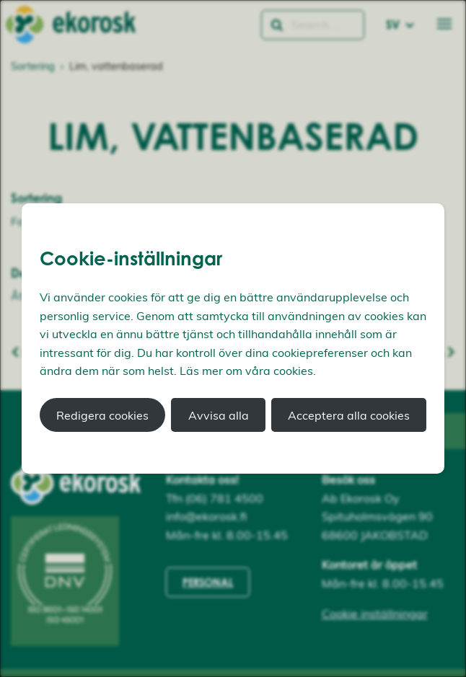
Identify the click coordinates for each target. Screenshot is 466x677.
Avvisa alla (218, 415)
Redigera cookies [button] (102, 415)
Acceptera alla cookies (349, 415)
